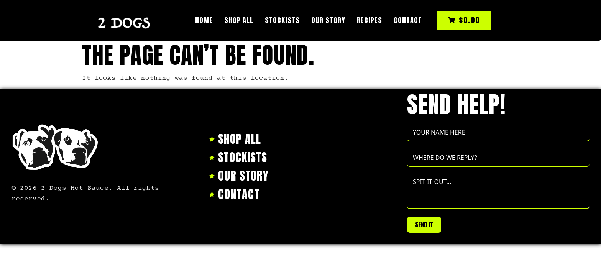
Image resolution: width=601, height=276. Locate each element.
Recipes (369, 20)
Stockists (282, 20)
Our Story (328, 20)
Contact (408, 20)
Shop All (238, 20)
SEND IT (424, 224)
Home (204, 20)
